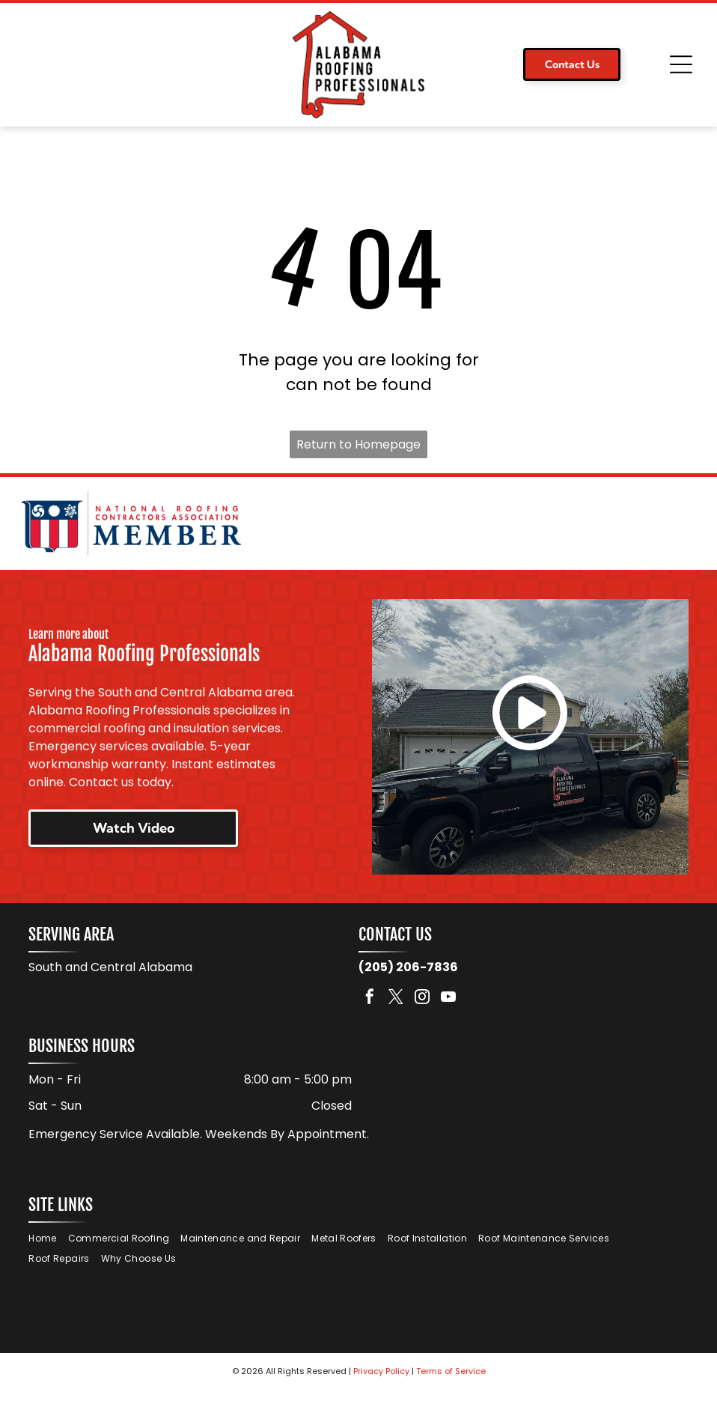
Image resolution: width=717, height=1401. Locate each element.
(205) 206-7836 (408, 978)
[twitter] (396, 1010)
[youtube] (448, 1010)
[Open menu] (681, 64)
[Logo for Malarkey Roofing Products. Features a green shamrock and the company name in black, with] (358, 528)
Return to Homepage (358, 444)
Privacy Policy (381, 1382)
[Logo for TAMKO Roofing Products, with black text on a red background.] (585, 528)
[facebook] (369, 1010)
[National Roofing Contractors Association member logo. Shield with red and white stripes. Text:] (131, 528)
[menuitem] (47, 1250)
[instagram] (422, 1010)
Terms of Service (451, 1382)
